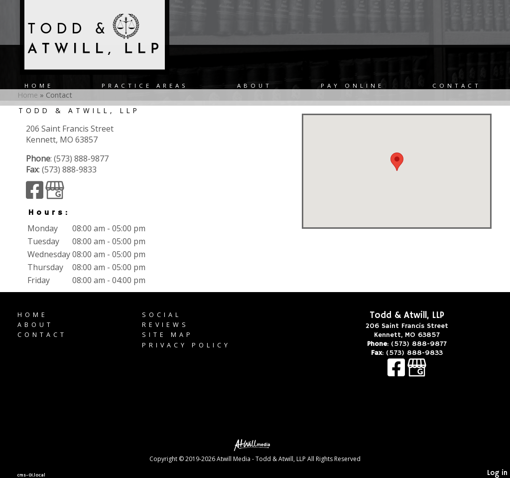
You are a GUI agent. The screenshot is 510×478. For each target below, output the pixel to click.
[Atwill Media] (255, 444)
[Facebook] (35, 194)
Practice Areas (145, 85)
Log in (497, 473)
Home (38, 85)
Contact (456, 85)
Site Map (167, 334)
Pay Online (352, 85)
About (254, 85)
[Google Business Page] (54, 194)
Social (161, 315)
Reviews (165, 324)
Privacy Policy (186, 345)
